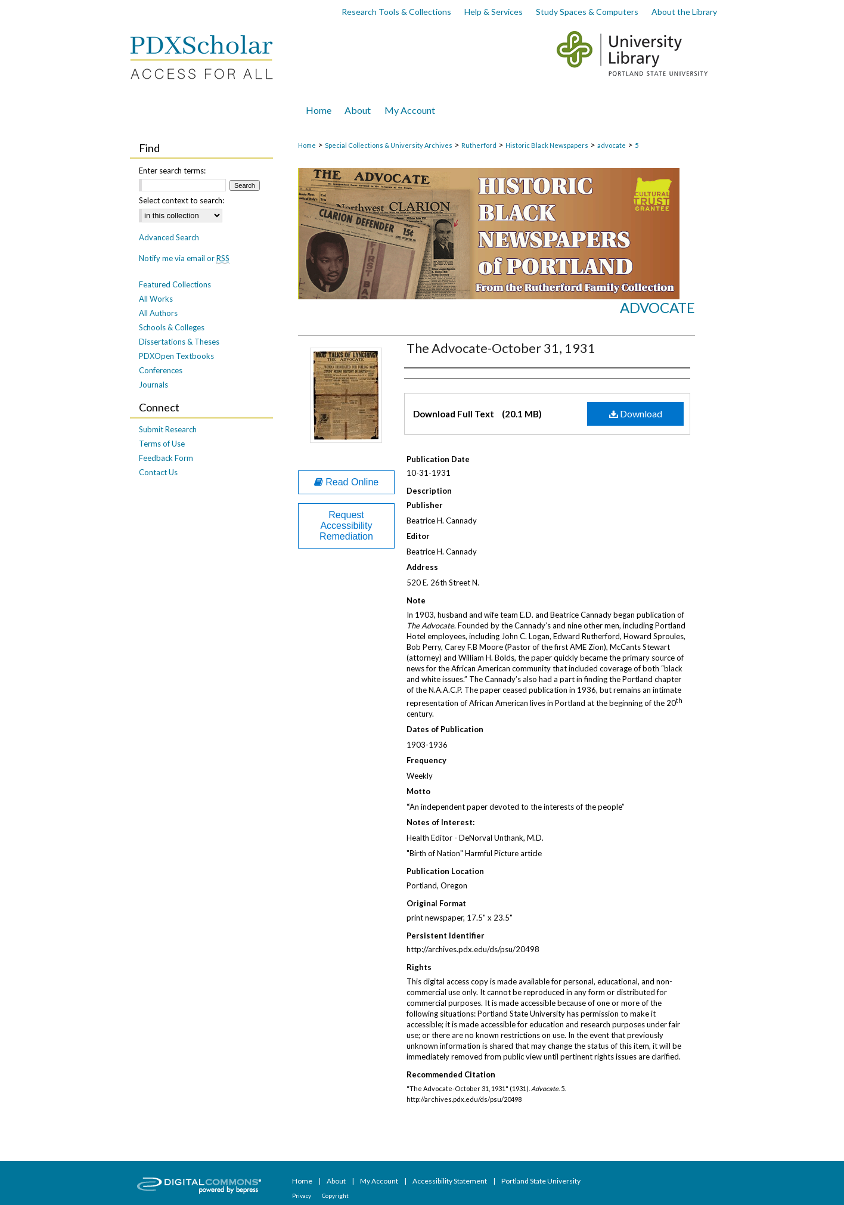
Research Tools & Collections (396, 12)
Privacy (302, 1195)
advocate (611, 145)
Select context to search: (181, 200)
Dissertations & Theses (179, 341)
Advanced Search (169, 237)
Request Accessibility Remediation (346, 525)
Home (307, 145)
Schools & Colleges (171, 327)
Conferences (160, 370)
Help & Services (493, 12)
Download (635, 413)
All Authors (158, 313)
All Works (156, 298)
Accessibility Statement (450, 1180)
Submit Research (168, 429)
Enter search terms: (172, 170)
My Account (379, 1180)
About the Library (684, 12)
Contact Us (158, 472)
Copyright (335, 1195)
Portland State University (541, 1180)
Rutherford (479, 145)
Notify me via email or (184, 258)
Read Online (346, 482)
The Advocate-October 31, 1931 (501, 348)
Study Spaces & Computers (587, 12)
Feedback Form (166, 458)
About (337, 1180)
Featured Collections (175, 284)
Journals (153, 384)
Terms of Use (162, 443)
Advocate (657, 307)
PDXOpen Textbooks (176, 356)
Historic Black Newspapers (546, 145)
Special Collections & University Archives (388, 145)
